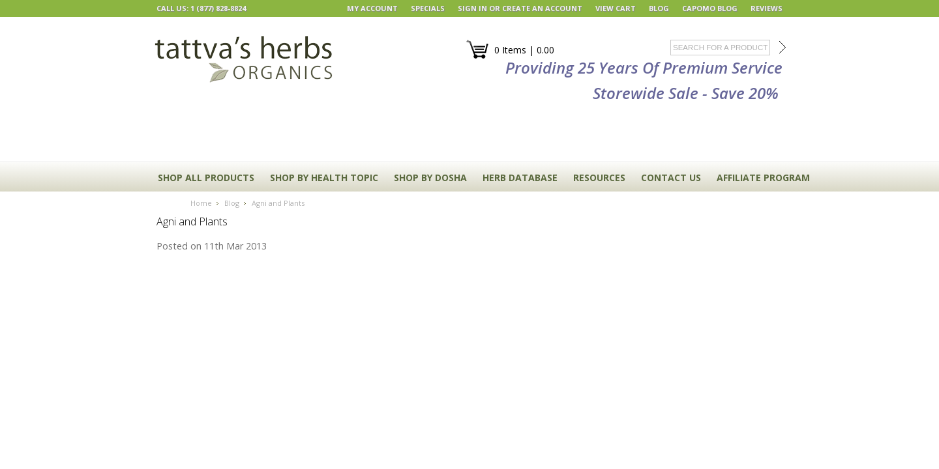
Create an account (542, 8)
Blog (231, 203)
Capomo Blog (710, 8)
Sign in (472, 8)
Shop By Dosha (430, 177)
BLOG (659, 8)
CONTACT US (671, 177)
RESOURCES (599, 177)
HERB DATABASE (520, 177)
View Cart (615, 8)
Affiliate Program (763, 177)
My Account (372, 8)
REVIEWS (766, 8)
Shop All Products (206, 177)
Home (201, 203)
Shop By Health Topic (324, 177)
